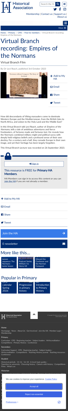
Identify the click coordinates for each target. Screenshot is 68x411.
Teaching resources (57, 352)
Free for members (32, 33)
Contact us (46, 14)
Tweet (55, 103)
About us (62, 17)
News (13, 331)
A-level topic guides (38, 362)
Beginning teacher (30, 28)
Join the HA (10, 181)
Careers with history (45, 364)
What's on (11, 366)
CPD (17, 28)
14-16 (19, 362)
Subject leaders (48, 28)
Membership (32, 14)
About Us (21, 331)
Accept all (34, 386)
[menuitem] (8, 23)
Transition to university (10, 364)
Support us (60, 14)
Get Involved (32, 331)
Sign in (34, 164)
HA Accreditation (53, 341)
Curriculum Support (9, 350)
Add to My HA (57, 77)
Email (54, 87)
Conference (32, 343)
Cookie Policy (51, 379)
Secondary (24, 23)
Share (55, 95)
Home (3, 33)
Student (41, 23)
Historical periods (8, 362)
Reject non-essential (34, 394)
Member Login (55, 331)
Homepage (5, 331)
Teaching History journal (38, 352)
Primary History (20, 343)
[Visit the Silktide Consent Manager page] (59, 402)
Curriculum (7, 28)
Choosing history (28, 364)
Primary (8, 23)
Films (3, 366)
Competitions (6, 343)
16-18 (26, 362)
